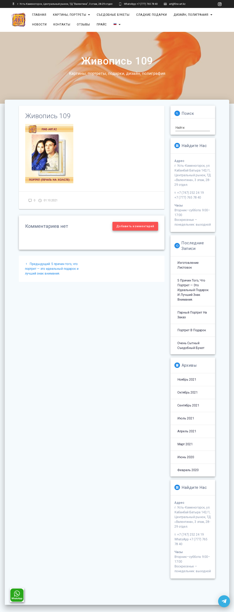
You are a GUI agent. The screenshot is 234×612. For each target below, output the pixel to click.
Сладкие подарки (151, 15)
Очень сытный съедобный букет (190, 345)
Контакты (61, 24)
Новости (39, 24)
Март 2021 (185, 444)
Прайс (102, 24)
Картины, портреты (69, 15)
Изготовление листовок (188, 265)
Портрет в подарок (191, 330)
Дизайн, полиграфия (191, 15)
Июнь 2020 (185, 457)
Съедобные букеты (113, 15)
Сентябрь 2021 (188, 405)
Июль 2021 (185, 418)
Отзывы (83, 24)
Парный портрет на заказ (192, 315)
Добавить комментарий (135, 226)
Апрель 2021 (186, 431)
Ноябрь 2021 (186, 379)
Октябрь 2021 (187, 392)
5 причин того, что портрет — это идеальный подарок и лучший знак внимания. (193, 290)
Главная (39, 15)
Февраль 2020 (188, 470)
